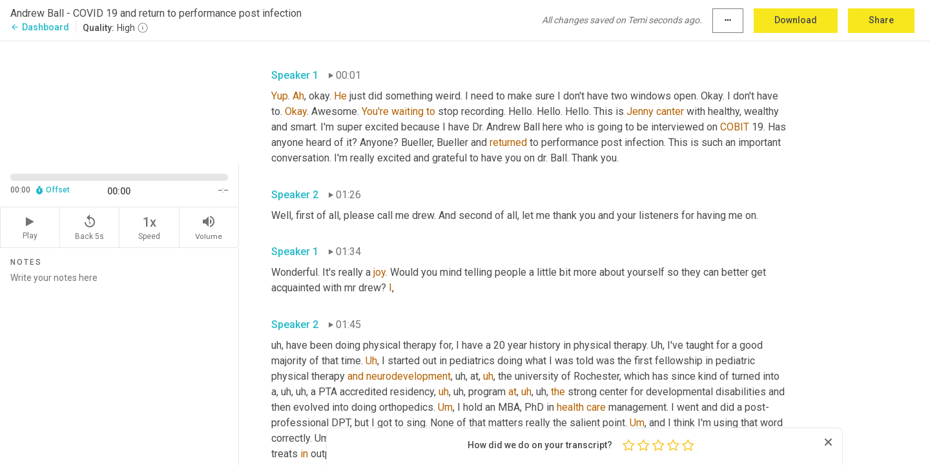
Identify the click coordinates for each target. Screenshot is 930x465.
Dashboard (39, 27)
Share (881, 20)
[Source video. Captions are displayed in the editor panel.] (119, 101)
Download (795, 20)
